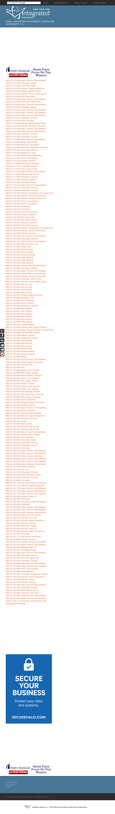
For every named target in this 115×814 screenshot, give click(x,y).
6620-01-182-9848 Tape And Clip (19, 292)
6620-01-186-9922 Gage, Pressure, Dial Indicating (26, 459)
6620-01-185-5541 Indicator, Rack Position (23, 434)
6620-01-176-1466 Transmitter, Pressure (22, 150)
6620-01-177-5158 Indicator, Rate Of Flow (22, 174)
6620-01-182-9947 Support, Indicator (20, 325)
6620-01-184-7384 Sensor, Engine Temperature (25, 362)
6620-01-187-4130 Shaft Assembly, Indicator (23, 475)
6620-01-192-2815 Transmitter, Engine (21, 550)
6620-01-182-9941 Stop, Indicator (19, 311)
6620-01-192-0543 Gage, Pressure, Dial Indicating (26, 545)
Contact (8, 787)
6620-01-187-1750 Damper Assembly (20, 467)
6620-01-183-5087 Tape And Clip (19, 341)
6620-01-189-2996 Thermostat (18, 499)
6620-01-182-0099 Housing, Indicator (20, 255)
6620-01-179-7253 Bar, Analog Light (20, 217)
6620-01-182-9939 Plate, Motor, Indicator (22, 306)
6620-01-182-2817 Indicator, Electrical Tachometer (26, 265)
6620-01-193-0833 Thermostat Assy (20, 571)
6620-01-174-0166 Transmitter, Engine (21, 83)
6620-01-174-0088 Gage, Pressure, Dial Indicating (26, 80)
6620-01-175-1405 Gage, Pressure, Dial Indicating (26, 131)
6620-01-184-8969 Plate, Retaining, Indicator (23, 375)
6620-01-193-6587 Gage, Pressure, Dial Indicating (26, 596)
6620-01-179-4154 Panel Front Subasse (22, 212)
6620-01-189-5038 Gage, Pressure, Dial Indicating (26, 510)
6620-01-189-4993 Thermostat (18, 504)
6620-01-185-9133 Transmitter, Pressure (22, 443)
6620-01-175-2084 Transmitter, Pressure (22, 137)
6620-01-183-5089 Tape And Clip (19, 346)
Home (9, 21)
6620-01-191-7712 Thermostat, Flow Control (23, 536)
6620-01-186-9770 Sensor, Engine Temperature (25, 456)
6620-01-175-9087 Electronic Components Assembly (26, 147)
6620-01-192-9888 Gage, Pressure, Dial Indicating (26, 566)
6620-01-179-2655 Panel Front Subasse (22, 204)
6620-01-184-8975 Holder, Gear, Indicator (22, 389)
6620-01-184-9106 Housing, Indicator (20, 405)
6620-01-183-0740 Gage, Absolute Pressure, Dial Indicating (29, 330)
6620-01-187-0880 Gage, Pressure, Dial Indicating (26, 464)
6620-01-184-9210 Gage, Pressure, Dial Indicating (26, 408)
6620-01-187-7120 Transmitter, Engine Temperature (26, 483)
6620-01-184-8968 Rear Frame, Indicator (22, 373)
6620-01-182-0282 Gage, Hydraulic (20, 263)
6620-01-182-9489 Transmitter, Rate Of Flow (23, 279)
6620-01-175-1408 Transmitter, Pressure (22, 134)
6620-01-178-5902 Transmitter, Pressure (22, 190)
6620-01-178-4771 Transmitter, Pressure (22, 188)
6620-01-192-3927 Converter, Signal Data (22, 558)
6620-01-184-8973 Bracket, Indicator (20, 384)
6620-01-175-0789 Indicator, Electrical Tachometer (26, 123)
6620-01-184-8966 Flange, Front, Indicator (22, 370)
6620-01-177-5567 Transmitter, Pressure (22, 177)
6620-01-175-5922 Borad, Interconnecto (21, 142)
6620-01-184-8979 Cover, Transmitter (21, 400)
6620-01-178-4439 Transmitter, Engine (21, 182)
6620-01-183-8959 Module (16, 357)
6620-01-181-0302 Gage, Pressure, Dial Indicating (26, 236)
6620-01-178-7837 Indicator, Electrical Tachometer (26, 196)
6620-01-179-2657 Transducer (18, 206)
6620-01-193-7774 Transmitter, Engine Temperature (26, 601)
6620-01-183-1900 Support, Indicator (20, 335)
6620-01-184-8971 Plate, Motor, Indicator (22, 381)
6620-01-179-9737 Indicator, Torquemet (21, 223)
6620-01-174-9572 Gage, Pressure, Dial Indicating (26, 112)
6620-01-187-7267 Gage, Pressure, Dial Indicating (26, 494)
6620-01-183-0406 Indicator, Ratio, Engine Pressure (26, 327)
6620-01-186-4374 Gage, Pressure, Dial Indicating (26, 451)
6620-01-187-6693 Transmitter (18, 480)
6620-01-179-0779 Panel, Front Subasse (22, 201)
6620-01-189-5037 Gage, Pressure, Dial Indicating (26, 507)
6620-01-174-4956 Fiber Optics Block (20, 96)
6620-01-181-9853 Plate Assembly (19, 252)
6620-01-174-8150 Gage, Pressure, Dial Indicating (26, 99)
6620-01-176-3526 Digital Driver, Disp (21, 153)
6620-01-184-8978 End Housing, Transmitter (23, 397)
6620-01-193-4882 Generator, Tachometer (22, 593)
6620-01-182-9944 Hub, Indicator (19, 316)
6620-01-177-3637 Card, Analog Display (22, 169)
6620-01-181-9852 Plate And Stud (19, 249)
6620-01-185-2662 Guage (16, 421)
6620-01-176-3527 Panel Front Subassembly (23, 155)
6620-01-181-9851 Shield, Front (18, 247)
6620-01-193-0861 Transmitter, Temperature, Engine (26, 574)
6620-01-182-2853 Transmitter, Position (21, 268)
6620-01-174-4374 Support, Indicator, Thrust (23, 91)
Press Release (11, 785)
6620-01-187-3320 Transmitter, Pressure (22, 472)
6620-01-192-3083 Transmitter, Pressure (22, 555)
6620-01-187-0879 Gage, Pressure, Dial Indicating (26, 461)
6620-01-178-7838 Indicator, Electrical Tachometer (26, 198)
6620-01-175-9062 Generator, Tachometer (22, 145)
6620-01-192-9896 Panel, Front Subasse (22, 569)
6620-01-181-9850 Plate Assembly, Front (22, 244)
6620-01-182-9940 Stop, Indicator (19, 308)
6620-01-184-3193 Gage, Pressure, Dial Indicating (26, 359)
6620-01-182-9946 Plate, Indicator (19, 322)
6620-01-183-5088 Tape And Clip (19, 343)
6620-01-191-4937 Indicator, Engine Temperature (25, 520)
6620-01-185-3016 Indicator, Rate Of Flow (22, 427)
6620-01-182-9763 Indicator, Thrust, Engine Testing (26, 282)
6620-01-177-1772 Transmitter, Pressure (22, 166)
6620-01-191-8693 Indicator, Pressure (21, 539)
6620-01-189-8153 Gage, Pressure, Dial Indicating (26, 512)
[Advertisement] (53, 46)
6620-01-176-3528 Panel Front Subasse (22, 158)
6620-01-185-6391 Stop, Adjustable (20, 437)
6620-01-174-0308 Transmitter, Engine (21, 86)
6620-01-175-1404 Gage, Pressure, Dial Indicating (26, 129)
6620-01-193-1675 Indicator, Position (20, 579)
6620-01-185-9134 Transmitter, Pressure (22, 445)
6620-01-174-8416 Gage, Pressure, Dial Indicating (26, 104)
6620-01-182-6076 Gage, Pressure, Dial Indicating (26, 273)
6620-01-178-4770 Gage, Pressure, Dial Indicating (26, 185)
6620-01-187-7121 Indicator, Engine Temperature (25, 486)
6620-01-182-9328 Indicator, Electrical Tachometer (26, 276)
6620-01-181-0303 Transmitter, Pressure (22, 239)
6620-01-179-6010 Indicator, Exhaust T (21, 214)
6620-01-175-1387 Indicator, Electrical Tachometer (26, 126)
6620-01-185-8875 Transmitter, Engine (21, 440)
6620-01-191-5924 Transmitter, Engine (21, 526)
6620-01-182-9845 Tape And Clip (19, 284)
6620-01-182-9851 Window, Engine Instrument (24, 295)
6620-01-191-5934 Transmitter (18, 534)
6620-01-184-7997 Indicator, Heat (19, 365)
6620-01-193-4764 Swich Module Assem (22, 590)
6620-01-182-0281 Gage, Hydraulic (20, 260)
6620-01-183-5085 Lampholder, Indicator (22, 338)
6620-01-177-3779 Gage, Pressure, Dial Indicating (26, 172)
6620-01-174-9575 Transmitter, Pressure (22, 118)
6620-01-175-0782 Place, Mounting (20, 121)
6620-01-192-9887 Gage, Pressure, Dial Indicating (26, 563)
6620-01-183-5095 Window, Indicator (20, 351)
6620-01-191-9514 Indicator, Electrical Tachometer (26, 542)
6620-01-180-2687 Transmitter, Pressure (22, 225)
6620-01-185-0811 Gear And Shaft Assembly (23, 413)
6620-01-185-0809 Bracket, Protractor (21, 410)
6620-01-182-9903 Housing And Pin (20, 298)
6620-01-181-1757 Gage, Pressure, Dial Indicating (26, 241)
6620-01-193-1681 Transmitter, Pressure (22, 588)
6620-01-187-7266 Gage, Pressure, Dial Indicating (26, 491)
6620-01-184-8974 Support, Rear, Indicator (23, 386)
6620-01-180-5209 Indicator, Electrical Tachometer (26, 231)
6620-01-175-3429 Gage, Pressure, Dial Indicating (26, 139)
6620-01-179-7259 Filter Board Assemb (21, 220)
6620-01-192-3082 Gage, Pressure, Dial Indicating (26, 553)
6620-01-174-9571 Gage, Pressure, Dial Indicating (26, 110)
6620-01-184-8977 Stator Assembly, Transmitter (25, 394)
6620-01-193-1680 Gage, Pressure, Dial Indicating (26, 585)
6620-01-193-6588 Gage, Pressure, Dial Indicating (26, 598)
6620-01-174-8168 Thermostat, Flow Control (23, 102)
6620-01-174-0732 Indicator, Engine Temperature (25, 88)
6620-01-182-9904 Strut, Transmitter (20, 300)
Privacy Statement (12, 782)
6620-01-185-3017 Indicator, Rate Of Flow (22, 429)
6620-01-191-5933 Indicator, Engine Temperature (25, 531)
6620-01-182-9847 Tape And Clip (19, 290)
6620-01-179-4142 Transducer (18, 209)
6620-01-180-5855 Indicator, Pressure (21, 233)
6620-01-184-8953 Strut (15, 367)
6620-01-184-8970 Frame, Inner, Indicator (22, 378)
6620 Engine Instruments (27, 21)
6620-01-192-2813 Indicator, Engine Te (21, 547)
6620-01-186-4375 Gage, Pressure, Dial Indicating (26, 453)
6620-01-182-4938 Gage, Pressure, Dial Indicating (26, 271)
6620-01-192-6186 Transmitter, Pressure (22, 561)
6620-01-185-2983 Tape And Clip (19, 424)
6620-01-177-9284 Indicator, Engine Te (21, 180)
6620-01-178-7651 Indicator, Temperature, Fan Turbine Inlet (29, 193)
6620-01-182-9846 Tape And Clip (19, 287)
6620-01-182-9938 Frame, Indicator (20, 303)
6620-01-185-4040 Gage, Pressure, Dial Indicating (26, 432)
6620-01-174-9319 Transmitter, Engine (21, 107)
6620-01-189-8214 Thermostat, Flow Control (23, 515)
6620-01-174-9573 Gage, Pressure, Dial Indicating (26, 115)
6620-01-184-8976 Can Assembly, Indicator (23, 392)
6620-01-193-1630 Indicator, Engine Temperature (25, 577)
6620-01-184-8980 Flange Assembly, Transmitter (25, 402)
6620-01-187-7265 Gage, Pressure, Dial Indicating (26, 488)
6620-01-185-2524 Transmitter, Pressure (22, 418)
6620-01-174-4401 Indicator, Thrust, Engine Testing (26, 94)
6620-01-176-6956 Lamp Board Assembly (22, 164)
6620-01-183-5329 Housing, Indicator (20, 354)
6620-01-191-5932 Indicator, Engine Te (21, 528)
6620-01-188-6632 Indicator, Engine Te (21, 496)
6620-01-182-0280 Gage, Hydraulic (20, 257)
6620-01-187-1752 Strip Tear (17, 469)
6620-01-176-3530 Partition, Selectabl (21, 161)
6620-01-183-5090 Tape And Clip (19, 349)
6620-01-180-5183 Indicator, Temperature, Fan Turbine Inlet (29, 228)
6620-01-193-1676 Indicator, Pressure (21, 582)
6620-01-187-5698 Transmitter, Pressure (22, 477)
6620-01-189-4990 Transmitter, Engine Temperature (26, 502)
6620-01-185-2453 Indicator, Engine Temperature (25, 416)
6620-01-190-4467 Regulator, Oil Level (21, 518)
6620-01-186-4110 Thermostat (18, 448)
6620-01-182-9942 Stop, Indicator (19, 314)
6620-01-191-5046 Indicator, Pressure (21, 523)
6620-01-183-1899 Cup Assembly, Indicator (23, 333)
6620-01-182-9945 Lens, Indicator (19, 319)
